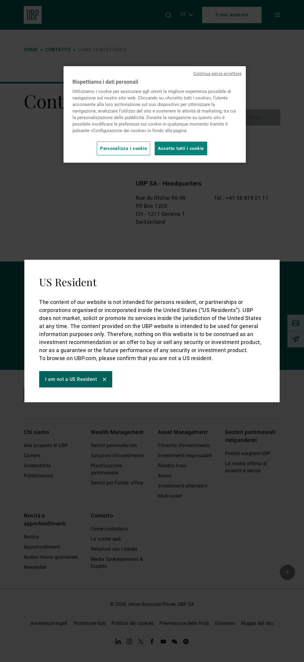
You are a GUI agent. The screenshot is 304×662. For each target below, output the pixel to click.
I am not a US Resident (71, 379)
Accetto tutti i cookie (181, 148)
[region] (155, 114)
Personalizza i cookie (123, 148)
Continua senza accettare (217, 73)
